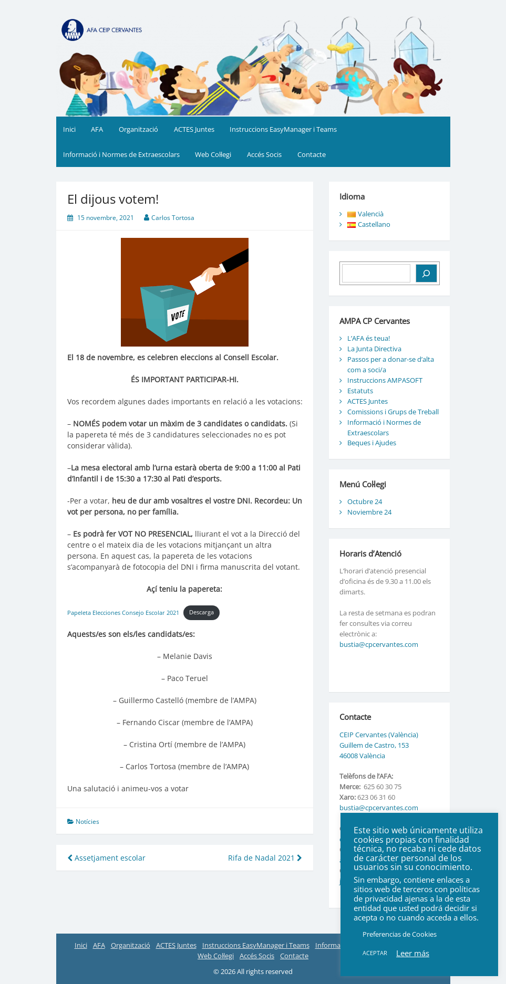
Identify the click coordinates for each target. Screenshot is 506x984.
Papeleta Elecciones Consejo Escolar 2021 (123, 612)
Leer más (412, 953)
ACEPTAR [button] (375, 953)
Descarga (201, 612)
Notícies (87, 821)
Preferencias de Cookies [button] (400, 934)
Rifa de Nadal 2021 (265, 858)
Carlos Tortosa (172, 217)
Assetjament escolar (106, 858)
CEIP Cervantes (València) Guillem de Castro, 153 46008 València (378, 745)
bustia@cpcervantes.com (378, 644)
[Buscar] (426, 273)
